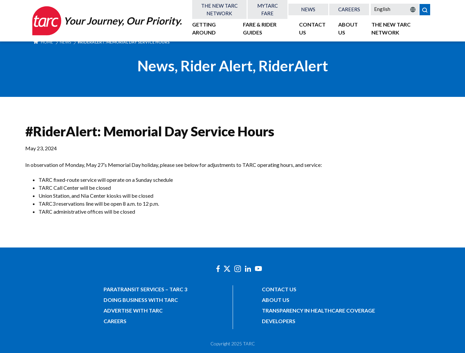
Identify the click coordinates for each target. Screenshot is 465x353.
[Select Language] (395, 9)
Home (43, 41)
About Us (348, 28)
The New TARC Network (219, 9)
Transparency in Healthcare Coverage (318, 310)
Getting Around (204, 28)
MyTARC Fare (267, 9)
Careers (349, 9)
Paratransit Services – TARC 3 (145, 289)
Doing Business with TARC (141, 300)
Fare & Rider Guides (259, 28)
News (308, 9)
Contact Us (312, 28)
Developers (278, 321)
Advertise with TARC (133, 310)
